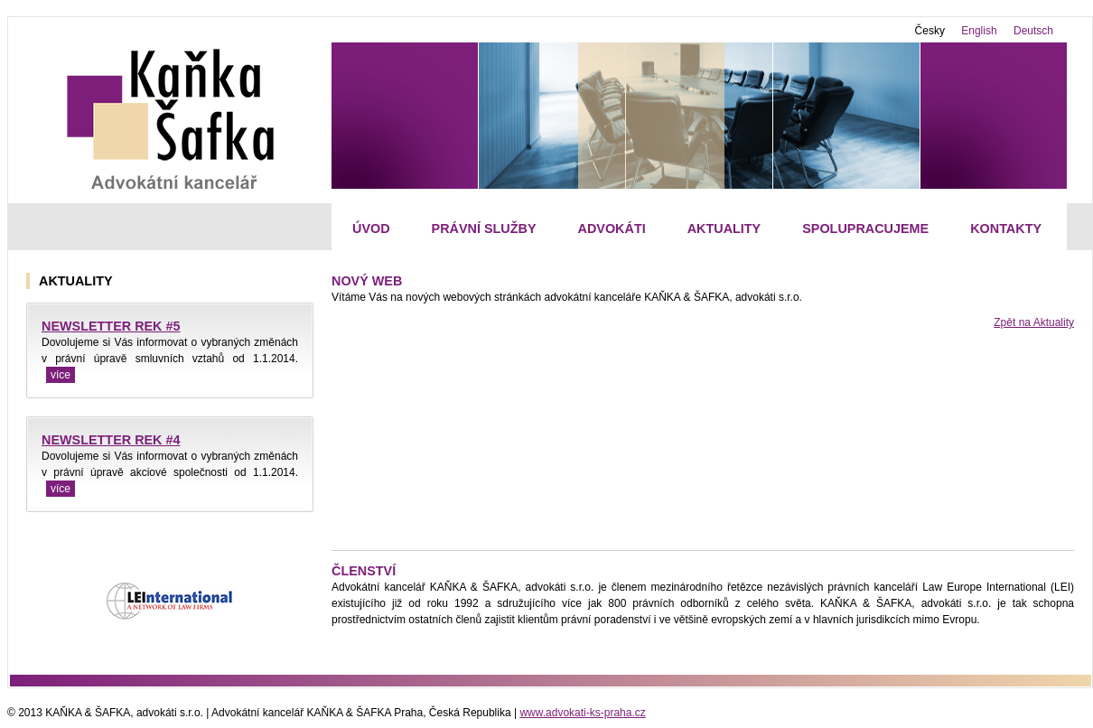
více (60, 375)
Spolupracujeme (865, 228)
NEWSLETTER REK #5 (111, 326)
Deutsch (1033, 30)
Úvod (371, 228)
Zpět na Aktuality (1034, 322)
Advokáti (612, 228)
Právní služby (484, 228)
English (978, 30)
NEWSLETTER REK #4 (111, 440)
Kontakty (1006, 228)
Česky (930, 30)
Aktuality (724, 228)
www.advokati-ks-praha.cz (582, 712)
